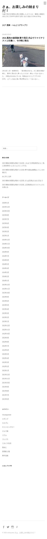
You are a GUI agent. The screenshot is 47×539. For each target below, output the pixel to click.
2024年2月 (5, 276)
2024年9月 (5, 252)
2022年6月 (5, 350)
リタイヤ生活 (6, 443)
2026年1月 (5, 203)
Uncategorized (6, 415)
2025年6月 (5, 223)
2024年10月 (6, 248)
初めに (4, 447)
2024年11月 (6, 244)
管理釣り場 (6, 451)
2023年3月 (5, 313)
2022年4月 (5, 358)
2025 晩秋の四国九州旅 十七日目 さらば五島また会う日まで (22, 180)
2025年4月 (5, 227)
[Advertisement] (23, 116)
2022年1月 (5, 370)
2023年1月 (5, 321)
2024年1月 (5, 280)
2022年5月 (5, 354)
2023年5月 (5, 305)
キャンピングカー (8, 427)
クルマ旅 (5, 431)
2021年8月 (5, 391)
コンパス (5, 439)
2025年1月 (5, 235)
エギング (5, 419)
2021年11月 (6, 378)
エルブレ (5, 423)
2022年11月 (6, 329)
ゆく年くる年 (6, 176)
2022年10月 (6, 333)
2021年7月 (5, 395)
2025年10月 (6, 211)
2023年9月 (5, 297)
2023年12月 (6, 284)
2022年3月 (5, 362)
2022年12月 (6, 325)
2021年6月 (5, 399)
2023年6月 (5, 301)
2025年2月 (5, 231)
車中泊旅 (5, 455)
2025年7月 (5, 219)
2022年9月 (5, 338)
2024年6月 (5, 260)
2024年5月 (5, 264)
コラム (4, 435)
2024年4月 (5, 268)
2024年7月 (5, 256)
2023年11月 (6, 289)
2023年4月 (5, 309)
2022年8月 (5, 342)
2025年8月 (5, 215)
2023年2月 (5, 317)
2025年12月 (6, 207)
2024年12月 (6, 239)
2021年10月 (6, 382)
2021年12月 (6, 374)
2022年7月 (5, 346)
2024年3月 (5, 272)
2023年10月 (6, 293)
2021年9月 (5, 387)
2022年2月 (5, 366)
